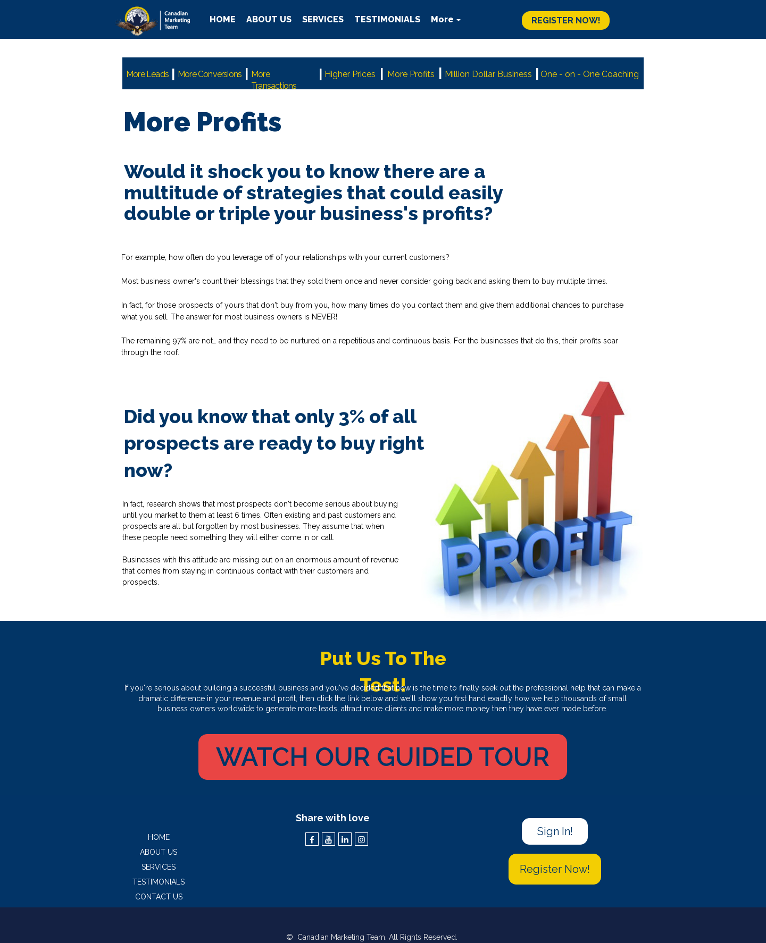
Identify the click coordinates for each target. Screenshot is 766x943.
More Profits (411, 74)
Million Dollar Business (488, 74)
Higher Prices (350, 74)
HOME (159, 837)
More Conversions (210, 74)
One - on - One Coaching (589, 74)
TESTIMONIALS (158, 882)
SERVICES (158, 867)
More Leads (147, 74)
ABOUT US (158, 852)
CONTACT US (158, 897)
